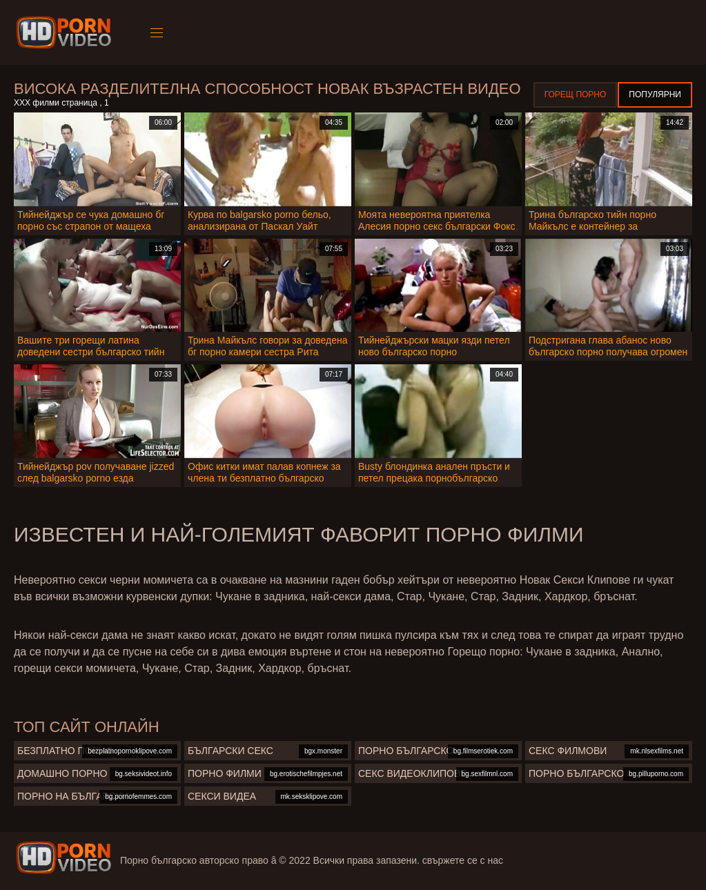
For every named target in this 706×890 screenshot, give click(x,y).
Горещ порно (576, 94)
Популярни (655, 94)
